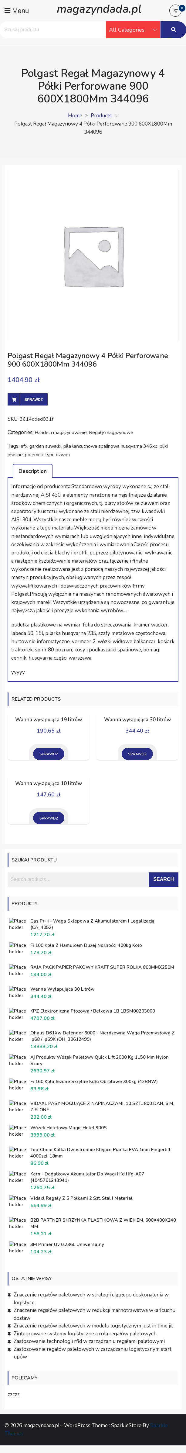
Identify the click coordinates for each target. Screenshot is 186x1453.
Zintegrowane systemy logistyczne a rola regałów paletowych (85, 1333)
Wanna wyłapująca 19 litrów (48, 719)
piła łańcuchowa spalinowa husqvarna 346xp (110, 446)
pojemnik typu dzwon (47, 454)
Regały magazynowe (111, 432)
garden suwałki (45, 446)
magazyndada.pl (99, 9)
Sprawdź (34, 400)
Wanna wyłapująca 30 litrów (137, 719)
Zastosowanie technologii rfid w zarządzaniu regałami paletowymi (89, 1341)
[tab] (32, 471)
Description (33, 471)
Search (163, 879)
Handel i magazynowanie (61, 432)
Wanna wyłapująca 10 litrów (48, 783)
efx (24, 446)
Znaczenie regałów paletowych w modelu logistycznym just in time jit (93, 1325)
